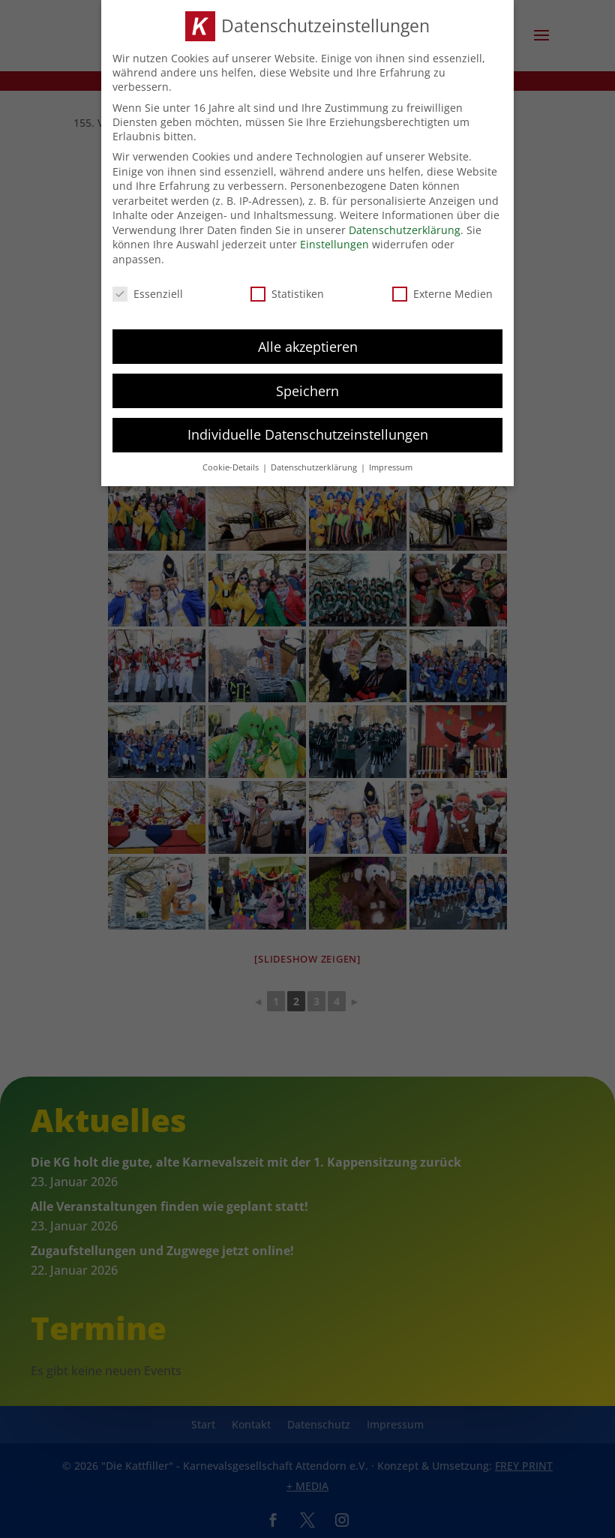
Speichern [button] (307, 386)
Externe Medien (442, 288)
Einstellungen (334, 240)
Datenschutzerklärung (404, 225)
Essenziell (147, 288)
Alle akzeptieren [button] (308, 341)
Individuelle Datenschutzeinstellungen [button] (308, 430)
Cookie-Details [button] (231, 463)
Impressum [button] (390, 463)
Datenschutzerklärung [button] (315, 463)
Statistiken (287, 288)
